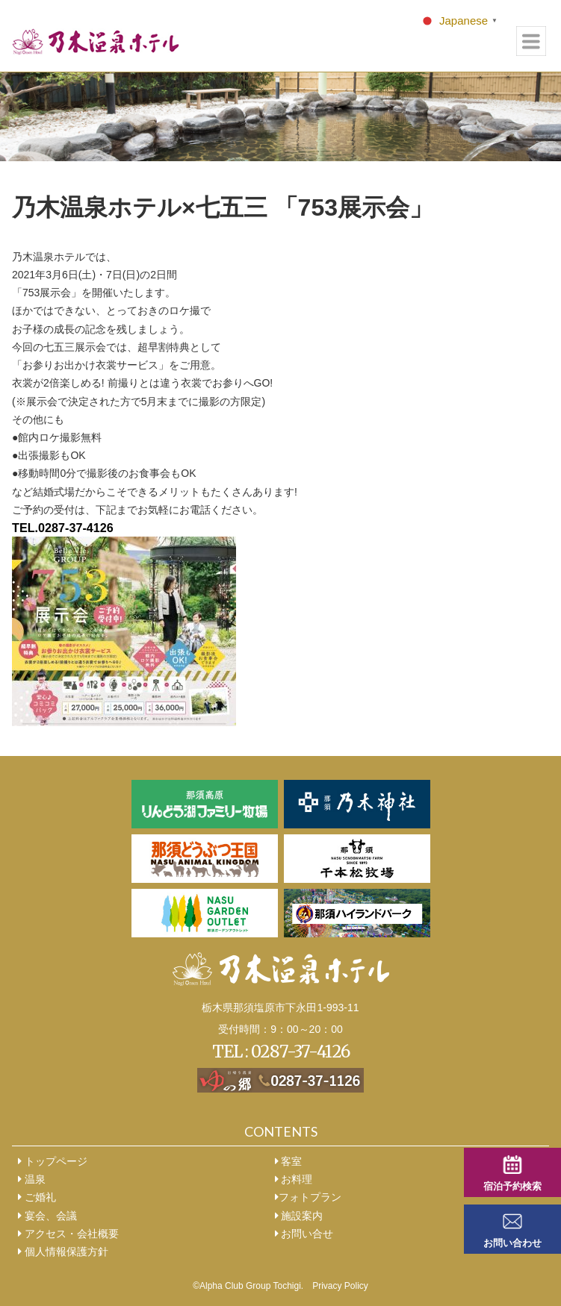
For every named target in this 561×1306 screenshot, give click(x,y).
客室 (289, 1161)
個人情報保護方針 (63, 1251)
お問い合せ (304, 1234)
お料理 (294, 1179)
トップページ (52, 1161)
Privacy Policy (340, 1286)
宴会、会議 (47, 1216)
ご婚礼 (37, 1197)
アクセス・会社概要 (68, 1234)
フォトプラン (308, 1197)
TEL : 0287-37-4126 (281, 1051)
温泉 (32, 1179)
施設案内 (299, 1216)
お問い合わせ (512, 1243)
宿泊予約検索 (512, 1186)
